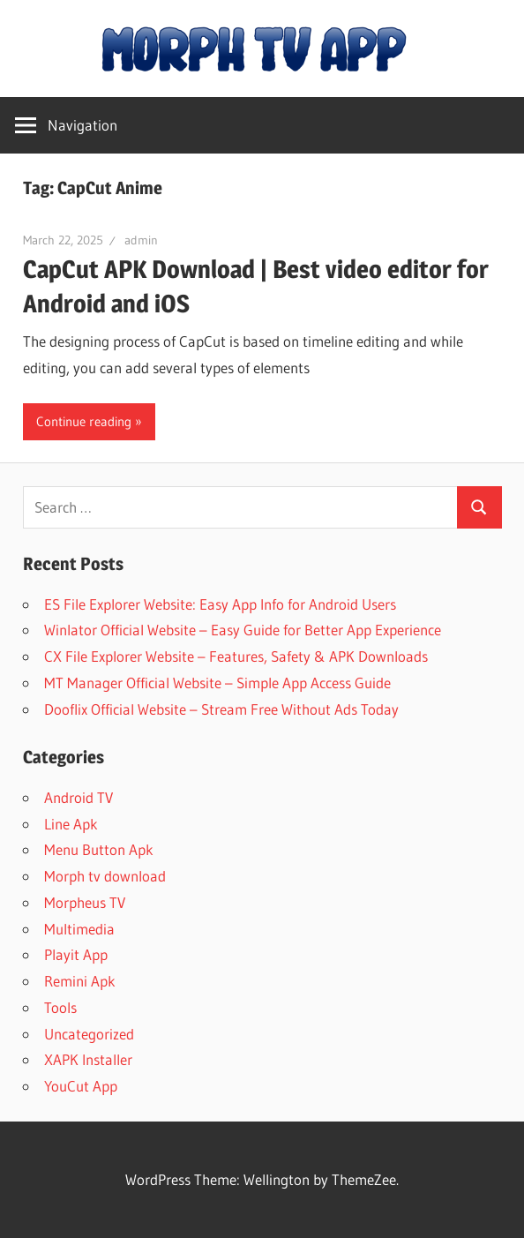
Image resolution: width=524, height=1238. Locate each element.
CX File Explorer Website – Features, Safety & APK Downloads (236, 656)
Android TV (78, 797)
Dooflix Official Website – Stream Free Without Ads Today (221, 709)
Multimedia (79, 928)
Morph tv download (105, 876)
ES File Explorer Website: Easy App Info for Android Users (220, 604)
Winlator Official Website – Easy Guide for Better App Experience (242, 629)
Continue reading (83, 421)
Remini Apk (80, 981)
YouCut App (80, 1086)
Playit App (76, 954)
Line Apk (71, 823)
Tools (60, 1007)
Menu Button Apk (98, 849)
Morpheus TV (84, 902)
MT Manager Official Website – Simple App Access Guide (217, 682)
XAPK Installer (88, 1059)
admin (141, 240)
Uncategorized (89, 1033)
